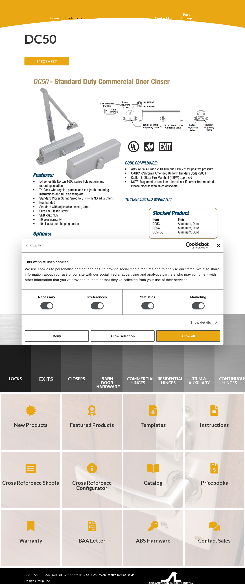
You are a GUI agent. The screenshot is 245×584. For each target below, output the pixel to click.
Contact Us (163, 18)
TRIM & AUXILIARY (199, 380)
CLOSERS (76, 378)
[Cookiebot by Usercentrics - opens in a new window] (189, 245)
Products (71, 18)
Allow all (188, 336)
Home (54, 18)
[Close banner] (218, 245)
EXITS (46, 379)
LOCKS (15, 378)
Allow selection (122, 336)
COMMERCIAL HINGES (140, 380)
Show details (200, 322)
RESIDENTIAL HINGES (170, 380)
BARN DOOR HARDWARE (108, 382)
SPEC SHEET (47, 61)
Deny (57, 336)
